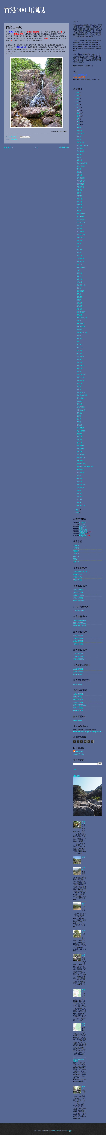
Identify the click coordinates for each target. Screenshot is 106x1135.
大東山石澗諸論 (78, 694)
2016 (77, 104)
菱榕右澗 (79, 160)
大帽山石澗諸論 (78, 635)
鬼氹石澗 (79, 368)
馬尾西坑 (79, 276)
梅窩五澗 (76, 556)
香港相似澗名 (77, 574)
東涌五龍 (76, 553)
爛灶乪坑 (76, 776)
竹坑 (78, 270)
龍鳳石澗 (79, 315)
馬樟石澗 (79, 273)
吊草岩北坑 (80, 148)
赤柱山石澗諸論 (78, 598)
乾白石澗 (79, 350)
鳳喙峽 (79, 502)
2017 (77, 101)
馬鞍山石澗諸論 (78, 644)
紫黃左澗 (79, 175)
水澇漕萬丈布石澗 (82, 145)
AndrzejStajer (55, 1131)
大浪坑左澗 (80, 142)
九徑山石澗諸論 (78, 653)
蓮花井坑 (79, 172)
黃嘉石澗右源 (81, 267)
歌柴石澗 (79, 240)
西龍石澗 (79, 362)
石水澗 (79, 169)
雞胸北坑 (79, 309)
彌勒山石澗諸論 (78, 699)
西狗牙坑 (79, 190)
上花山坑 (79, 347)
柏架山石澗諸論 (78, 590)
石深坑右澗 (80, 258)
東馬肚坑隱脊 (83, 530)
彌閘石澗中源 (81, 213)
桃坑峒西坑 (80, 324)
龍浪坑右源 (80, 428)
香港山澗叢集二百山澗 (80, 571)
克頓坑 (79, 243)
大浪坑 (79, 139)
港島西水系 (14, 139)
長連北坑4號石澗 (82, 332)
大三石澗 (82, 524)
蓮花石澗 (79, 208)
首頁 (36, 147)
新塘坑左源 (80, 291)
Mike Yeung (79, 751)
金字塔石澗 (80, 472)
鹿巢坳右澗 (80, 151)
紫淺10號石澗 (81, 463)
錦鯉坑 (79, 136)
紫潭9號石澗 (80, 454)
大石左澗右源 (81, 181)
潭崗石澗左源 (81, 457)
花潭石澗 (79, 383)
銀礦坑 (79, 335)
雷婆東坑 (79, 359)
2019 (77, 95)
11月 (78, 113)
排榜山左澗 (80, 377)
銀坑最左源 (80, 261)
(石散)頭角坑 (83, 532)
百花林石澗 (80, 216)
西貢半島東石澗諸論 (79, 623)
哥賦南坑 (79, 401)
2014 (77, 510)
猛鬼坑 (79, 321)
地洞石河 (79, 264)
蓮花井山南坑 (81, 312)
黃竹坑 (79, 389)
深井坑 (79, 475)
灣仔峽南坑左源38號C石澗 (85, 466)
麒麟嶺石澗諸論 (78, 710)
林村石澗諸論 (77, 684)
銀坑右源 (79, 425)
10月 (78, 116)
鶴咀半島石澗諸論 (78, 600)
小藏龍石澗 (80, 449)
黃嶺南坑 (79, 154)
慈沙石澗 (83, 822)
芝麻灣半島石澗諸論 (79, 705)
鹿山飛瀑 (79, 499)
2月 (78, 122)
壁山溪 (79, 419)
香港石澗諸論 (77, 580)
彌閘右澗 (79, 452)
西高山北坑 (80, 133)
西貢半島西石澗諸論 (79, 626)
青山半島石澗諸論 (78, 659)
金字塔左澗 (80, 231)
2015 (77, 107)
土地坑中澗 (80, 380)
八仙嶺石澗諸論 (78, 669)
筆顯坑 (79, 416)
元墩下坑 (83, 955)
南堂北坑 (79, 413)
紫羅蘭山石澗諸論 (78, 595)
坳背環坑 (79, 330)
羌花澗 (79, 300)
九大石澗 (76, 548)
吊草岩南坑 (80, 365)
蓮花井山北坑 (81, 505)
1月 (78, 125)
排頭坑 (79, 157)
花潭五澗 (76, 562)
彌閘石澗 (79, 478)
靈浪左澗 (79, 404)
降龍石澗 (79, 199)
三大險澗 (76, 545)
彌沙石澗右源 (81, 431)
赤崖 (78, 341)
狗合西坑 (79, 440)
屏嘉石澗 (79, 481)
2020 (77, 92)
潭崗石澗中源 (81, 285)
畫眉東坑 (79, 338)
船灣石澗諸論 (77, 674)
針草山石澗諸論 (78, 641)
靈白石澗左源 (81, 484)
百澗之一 (76, 559)
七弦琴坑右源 (81, 327)
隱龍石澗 (79, 255)
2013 (77, 513)
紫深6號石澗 (80, 220)
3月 (78, 119)
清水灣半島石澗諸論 (79, 620)
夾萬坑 (79, 422)
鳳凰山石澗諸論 (78, 708)
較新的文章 (8, 147)
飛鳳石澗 (79, 303)
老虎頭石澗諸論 (78, 702)
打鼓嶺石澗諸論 (78, 671)
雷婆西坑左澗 (81, 234)
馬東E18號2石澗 (82, 318)
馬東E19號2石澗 (82, 163)
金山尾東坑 (82, 522)
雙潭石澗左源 (81, 374)
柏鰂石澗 (79, 205)
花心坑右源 (80, 356)
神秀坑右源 (80, 445)
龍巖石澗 (79, 202)
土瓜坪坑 (82, 534)
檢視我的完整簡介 (78, 754)
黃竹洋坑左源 (81, 410)
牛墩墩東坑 (82, 536)
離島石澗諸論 (77, 720)
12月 (78, 110)
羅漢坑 (79, 252)
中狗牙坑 (79, 493)
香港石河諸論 (77, 577)
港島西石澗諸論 (78, 592)
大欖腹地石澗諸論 (78, 656)
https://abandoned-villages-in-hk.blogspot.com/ (87, 732)
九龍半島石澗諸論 (78, 610)
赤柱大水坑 (80, 460)
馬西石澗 (79, 437)
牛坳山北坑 (80, 398)
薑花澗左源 (82, 526)
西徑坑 (79, 490)
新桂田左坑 (80, 237)
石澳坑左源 (80, 487)
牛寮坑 (79, 288)
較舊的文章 (64, 147)
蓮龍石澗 (79, 306)
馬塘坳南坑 (80, 469)
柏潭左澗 (79, 225)
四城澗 (81, 528)
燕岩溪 (79, 371)
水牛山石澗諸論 (78, 638)
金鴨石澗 (79, 297)
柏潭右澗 (79, 228)
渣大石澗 (79, 353)
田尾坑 (79, 294)
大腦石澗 (79, 130)
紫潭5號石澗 (80, 178)
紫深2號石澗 (80, 166)
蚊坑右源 (79, 282)
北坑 (78, 246)
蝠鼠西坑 (79, 496)
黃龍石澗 (79, 279)
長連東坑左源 (81, 392)
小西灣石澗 (80, 184)
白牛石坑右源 (81, 222)
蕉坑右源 (79, 434)
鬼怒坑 (79, 211)
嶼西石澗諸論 (77, 697)
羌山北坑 (79, 344)
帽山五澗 (76, 551)
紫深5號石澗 (80, 407)
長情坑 (79, 386)
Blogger (69, 1131)
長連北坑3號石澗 (82, 395)
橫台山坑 (83, 1024)
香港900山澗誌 (25, 9)
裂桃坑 (79, 127)
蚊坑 (83, 857)
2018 (77, 98)
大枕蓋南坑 (80, 187)
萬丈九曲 (79, 249)
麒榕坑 (79, 193)
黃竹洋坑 (79, 196)
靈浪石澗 (79, 443)
